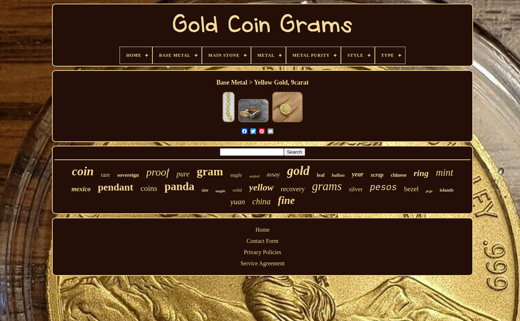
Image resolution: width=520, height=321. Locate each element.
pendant (115, 187)
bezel (411, 189)
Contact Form (262, 241)
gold (298, 171)
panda (179, 186)
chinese (399, 175)
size (205, 190)
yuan (237, 201)
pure (183, 174)
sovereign (128, 175)
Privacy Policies (262, 252)
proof (157, 172)
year (357, 174)
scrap (377, 175)
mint (444, 172)
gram (210, 171)
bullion (338, 175)
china (261, 201)
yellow (261, 187)
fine (286, 200)
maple (221, 191)
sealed (254, 176)
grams (327, 186)
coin (83, 171)
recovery (293, 189)
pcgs (429, 191)
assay (273, 174)
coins (148, 188)
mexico (81, 189)
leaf (321, 175)
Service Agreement (262, 263)
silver (356, 189)
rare (105, 175)
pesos (383, 188)
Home (262, 230)
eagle (236, 175)
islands (447, 190)
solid (237, 190)
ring (421, 173)
